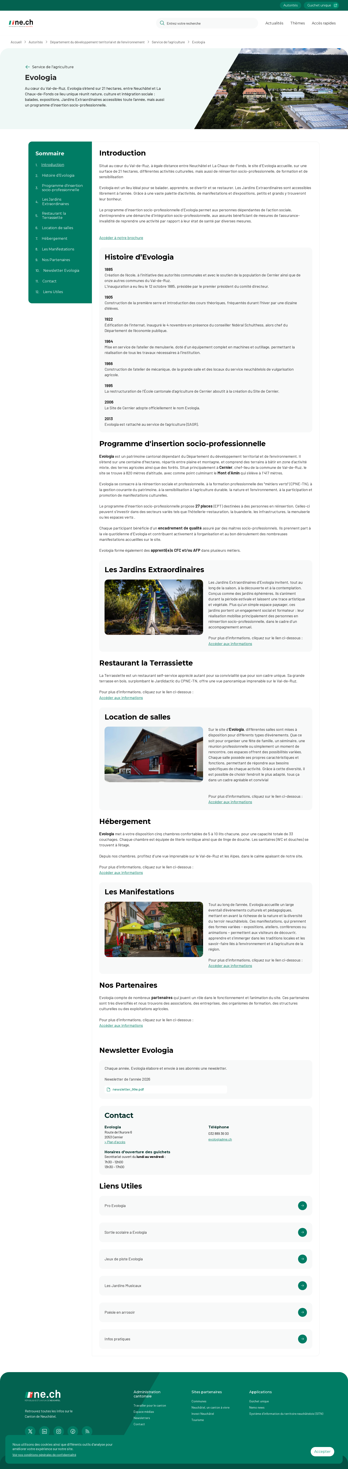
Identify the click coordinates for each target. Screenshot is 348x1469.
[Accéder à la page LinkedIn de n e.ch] (44, 1431)
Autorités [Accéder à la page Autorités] (290, 5)
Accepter (322, 1451)
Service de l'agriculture (168, 42)
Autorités (36, 42)
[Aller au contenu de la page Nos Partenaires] (60, 257)
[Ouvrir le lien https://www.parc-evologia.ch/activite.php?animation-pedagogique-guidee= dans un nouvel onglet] (205, 1232)
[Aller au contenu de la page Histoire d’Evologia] (60, 173)
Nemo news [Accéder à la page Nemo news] (257, 1407)
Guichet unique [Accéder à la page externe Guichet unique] (259, 1401)
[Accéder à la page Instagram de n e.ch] (58, 1431)
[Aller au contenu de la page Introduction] (60, 162)
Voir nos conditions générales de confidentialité (44, 1455)
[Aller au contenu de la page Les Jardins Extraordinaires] (60, 199)
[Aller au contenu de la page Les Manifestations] (60, 246)
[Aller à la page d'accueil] (21, 23)
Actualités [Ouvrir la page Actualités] (274, 23)
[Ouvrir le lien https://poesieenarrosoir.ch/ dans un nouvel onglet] (205, 1312)
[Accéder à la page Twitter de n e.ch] (30, 1431)
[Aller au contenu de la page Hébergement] (60, 235)
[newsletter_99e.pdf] (166, 1089)
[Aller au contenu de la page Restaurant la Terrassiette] (60, 213)
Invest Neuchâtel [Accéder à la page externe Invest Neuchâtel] (203, 1413)
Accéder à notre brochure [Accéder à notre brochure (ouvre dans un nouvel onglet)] (121, 237)
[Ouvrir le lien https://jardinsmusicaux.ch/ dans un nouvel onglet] (205, 1285)
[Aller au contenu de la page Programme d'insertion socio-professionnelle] (60, 185)
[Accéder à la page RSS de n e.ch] (87, 1431)
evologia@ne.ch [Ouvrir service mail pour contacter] (220, 1139)
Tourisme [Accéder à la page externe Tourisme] (198, 1420)
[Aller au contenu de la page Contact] (60, 278)
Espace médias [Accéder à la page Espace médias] (144, 1411)
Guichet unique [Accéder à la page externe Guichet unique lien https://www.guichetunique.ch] (322, 5)
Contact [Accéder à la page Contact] (139, 1424)
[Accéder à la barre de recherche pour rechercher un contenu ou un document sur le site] (207, 23)
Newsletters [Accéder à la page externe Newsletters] (142, 1418)
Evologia (198, 42)
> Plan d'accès (115, 1142)
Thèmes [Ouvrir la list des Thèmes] (297, 23)
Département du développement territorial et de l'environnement (97, 42)
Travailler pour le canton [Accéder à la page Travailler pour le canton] (150, 1405)
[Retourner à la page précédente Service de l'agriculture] (96, 67)
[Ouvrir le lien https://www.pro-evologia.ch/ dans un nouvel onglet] (205, 1205)
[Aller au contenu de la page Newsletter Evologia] (60, 267)
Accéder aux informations (121, 697)
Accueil (16, 42)
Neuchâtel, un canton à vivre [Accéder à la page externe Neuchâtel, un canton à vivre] (210, 1407)
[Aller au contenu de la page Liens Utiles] (60, 289)
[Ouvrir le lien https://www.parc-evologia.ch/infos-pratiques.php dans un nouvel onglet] (205, 1339)
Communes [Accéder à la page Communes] (199, 1401)
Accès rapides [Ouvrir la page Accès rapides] (324, 23)
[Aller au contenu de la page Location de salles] (60, 225)
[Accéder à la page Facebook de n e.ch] (72, 1431)
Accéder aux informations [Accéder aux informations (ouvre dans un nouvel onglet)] (230, 643)
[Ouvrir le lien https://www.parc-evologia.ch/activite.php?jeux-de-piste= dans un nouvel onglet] (205, 1259)
